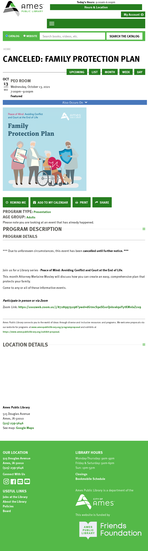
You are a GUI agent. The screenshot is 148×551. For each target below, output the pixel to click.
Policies (8, 506)
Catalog (14, 36)
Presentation (42, 211)
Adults (30, 217)
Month (110, 72)
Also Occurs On (75, 102)
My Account (132, 14)
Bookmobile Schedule (90, 478)
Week (126, 72)
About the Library (14, 501)
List (95, 72)
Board (7, 510)
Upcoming (76, 72)
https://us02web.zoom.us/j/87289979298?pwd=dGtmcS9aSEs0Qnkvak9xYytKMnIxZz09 (79, 306)
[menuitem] (133, 14)
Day (139, 72)
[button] (96, 2)
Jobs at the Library (15, 496)
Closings (81, 474)
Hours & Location (96, 7)
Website (31, 36)
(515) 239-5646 (13, 423)
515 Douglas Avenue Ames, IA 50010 (16, 460)
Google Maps (25, 427)
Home (7, 49)
